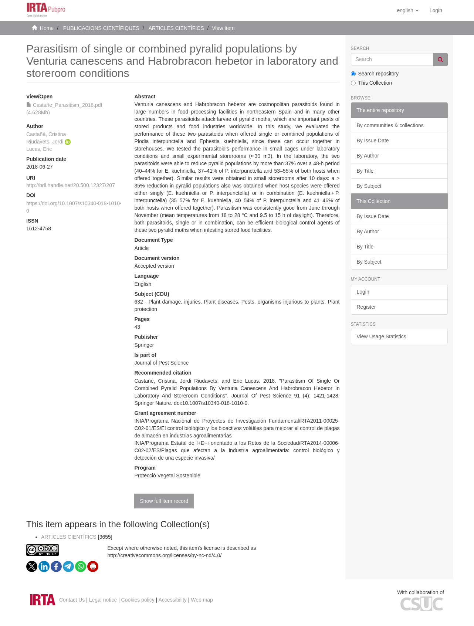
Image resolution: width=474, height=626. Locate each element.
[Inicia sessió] (436, 10)
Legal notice (103, 600)
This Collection (371, 83)
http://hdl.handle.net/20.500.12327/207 (70, 185)
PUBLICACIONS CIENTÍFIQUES (101, 28)
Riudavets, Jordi (44, 142)
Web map (202, 600)
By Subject (369, 186)
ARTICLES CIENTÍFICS (176, 28)
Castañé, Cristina (46, 134)
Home (47, 28)
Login (363, 292)
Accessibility (173, 600)
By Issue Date (373, 140)
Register (366, 307)
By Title (365, 171)
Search (360, 48)
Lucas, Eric (39, 149)
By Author (368, 156)
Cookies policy (138, 600)
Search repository (375, 74)
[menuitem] (436, 10)
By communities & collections (390, 125)
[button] (407, 10)
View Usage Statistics (381, 336)
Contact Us (72, 600)
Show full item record (164, 501)
